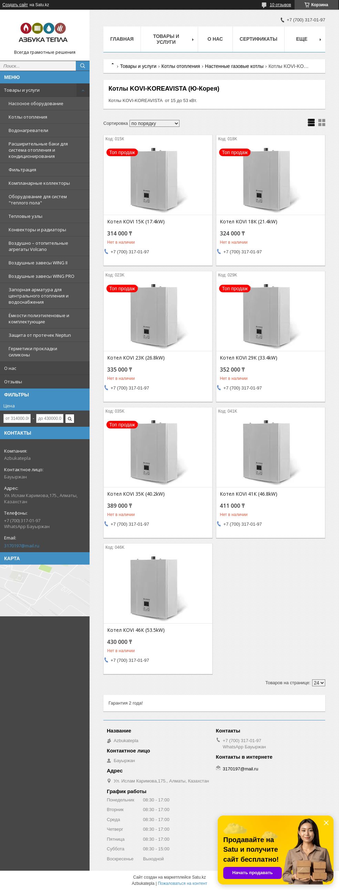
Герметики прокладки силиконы (33, 351)
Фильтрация (22, 169)
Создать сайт (15, 4)
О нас (10, 368)
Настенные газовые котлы (234, 66)
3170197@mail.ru (21, 546)
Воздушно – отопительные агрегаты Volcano (38, 246)
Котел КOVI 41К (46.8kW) (248, 494)
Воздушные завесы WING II (38, 263)
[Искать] (83, 66)
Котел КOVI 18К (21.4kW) (248, 222)
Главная (122, 39)
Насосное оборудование (36, 103)
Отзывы (13, 381)
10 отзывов (280, 4)
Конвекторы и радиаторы (37, 229)
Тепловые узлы (25, 216)
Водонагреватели (28, 130)
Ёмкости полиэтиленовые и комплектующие (39, 318)
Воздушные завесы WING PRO (41, 276)
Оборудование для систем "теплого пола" (38, 199)
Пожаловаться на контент (182, 883)
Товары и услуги (22, 90)
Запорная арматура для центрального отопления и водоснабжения (39, 295)
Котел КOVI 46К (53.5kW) (136, 630)
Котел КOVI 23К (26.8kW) (136, 358)
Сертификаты (258, 39)
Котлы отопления (28, 117)
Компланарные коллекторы (39, 183)
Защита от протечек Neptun (40, 335)
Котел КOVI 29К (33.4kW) (248, 358)
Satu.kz (199, 877)
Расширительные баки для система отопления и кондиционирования (38, 150)
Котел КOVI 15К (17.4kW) (136, 222)
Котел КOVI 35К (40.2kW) (136, 494)
